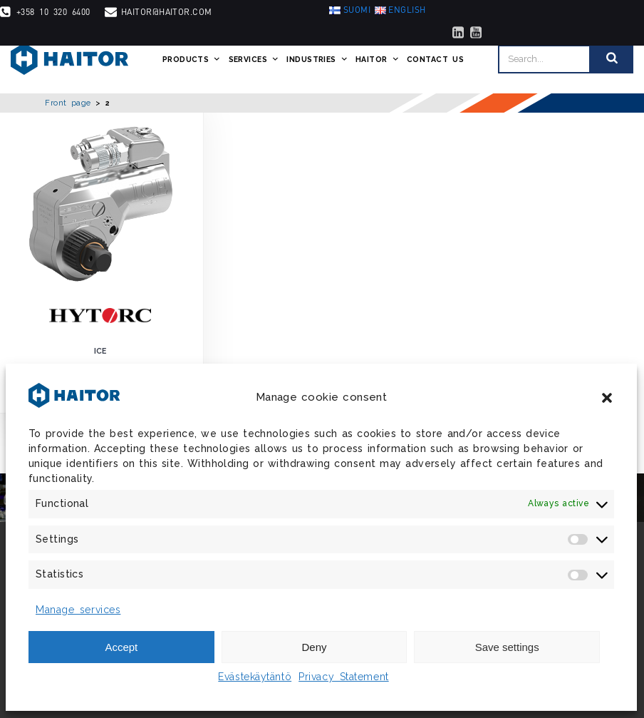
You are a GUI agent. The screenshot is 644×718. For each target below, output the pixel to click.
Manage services (78, 609)
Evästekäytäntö (254, 676)
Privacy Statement (343, 676)
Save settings (507, 647)
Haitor (377, 59)
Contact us (435, 59)
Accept (121, 647)
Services (254, 59)
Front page (68, 103)
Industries (317, 59)
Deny (313, 647)
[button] (607, 398)
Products (192, 59)
